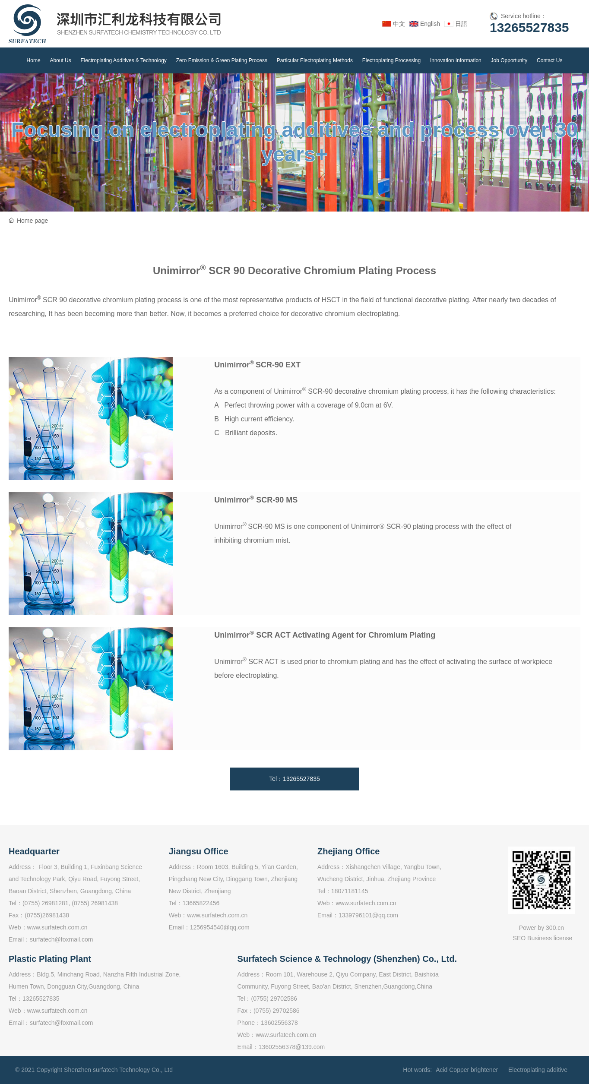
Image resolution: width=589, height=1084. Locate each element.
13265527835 (529, 27)
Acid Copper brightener (467, 1069)
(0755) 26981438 (95, 903)
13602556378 (279, 1022)
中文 (399, 23)
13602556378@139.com (292, 1046)
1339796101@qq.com (368, 915)
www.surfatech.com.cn (57, 927)
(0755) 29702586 (274, 998)
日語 (461, 23)
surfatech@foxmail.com (61, 939)
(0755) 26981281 (45, 903)
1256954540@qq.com (220, 927)
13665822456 (201, 903)
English (430, 23)
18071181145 (349, 891)
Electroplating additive (537, 1069)
